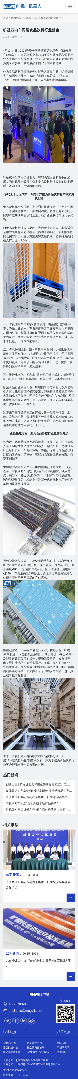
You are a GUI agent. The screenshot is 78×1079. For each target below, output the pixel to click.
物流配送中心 (10, 1047)
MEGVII (61, 1042)
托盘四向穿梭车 (36, 1047)
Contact (25, 1075)
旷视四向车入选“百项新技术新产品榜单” (32, 803)
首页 (5, 17)
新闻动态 (16, 17)
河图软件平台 (34, 1042)
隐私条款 (8, 1075)
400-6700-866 (19, 1004)
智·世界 (61, 1052)
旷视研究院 (63, 1047)
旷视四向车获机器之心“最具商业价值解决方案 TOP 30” (41, 809)
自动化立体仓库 (12, 1052)
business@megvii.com (25, 1011)
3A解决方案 (9, 1042)
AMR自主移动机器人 (38, 1052)
